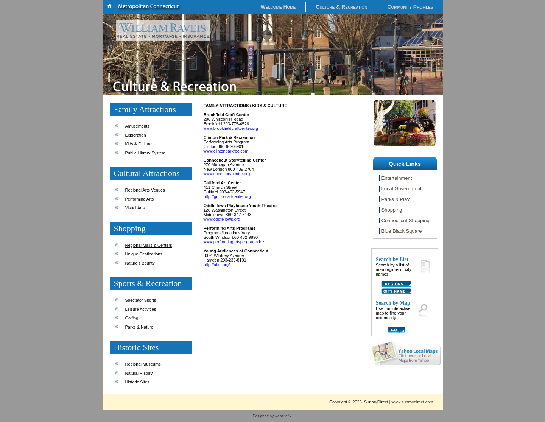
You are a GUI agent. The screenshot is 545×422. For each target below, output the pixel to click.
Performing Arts (139, 199)
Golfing (132, 318)
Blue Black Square (402, 231)
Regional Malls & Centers (148, 245)
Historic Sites (137, 382)
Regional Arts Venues (145, 190)
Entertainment (397, 178)
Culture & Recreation (341, 7)
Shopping (392, 210)
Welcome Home (278, 7)
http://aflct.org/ (217, 264)
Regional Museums (143, 364)
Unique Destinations (143, 254)
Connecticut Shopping (406, 220)
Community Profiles (410, 7)
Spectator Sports (140, 300)
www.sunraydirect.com (412, 402)
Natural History (139, 373)
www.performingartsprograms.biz (234, 242)
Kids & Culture (138, 144)
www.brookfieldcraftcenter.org (231, 128)
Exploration (135, 135)
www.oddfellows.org (222, 219)
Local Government (402, 189)
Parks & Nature (139, 327)
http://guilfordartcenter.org (227, 196)
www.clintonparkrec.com (226, 151)
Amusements (137, 126)
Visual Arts (135, 208)
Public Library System (145, 153)
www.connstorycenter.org (227, 173)
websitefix (283, 416)
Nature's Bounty (140, 263)
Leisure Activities (140, 309)
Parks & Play (396, 199)
